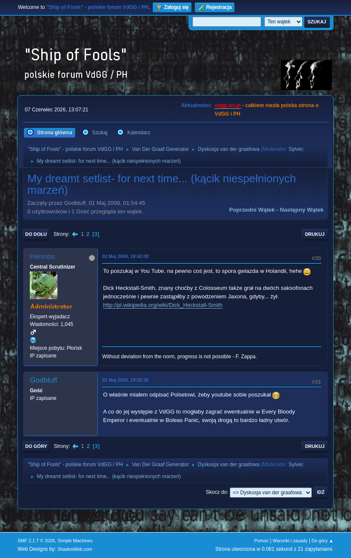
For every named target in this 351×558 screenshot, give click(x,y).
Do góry (36, 446)
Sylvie (295, 149)
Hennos (42, 256)
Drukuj (315, 234)
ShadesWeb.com (74, 549)
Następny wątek (302, 210)
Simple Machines (75, 540)
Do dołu (36, 234)
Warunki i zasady (290, 540)
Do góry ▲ (322, 540)
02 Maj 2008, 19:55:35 (125, 379)
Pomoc (261, 540)
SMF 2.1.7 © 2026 (36, 540)
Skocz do (216, 492)
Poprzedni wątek (252, 210)
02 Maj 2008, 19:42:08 (125, 256)
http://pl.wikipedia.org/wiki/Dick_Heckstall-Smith (163, 305)
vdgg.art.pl (227, 105)
